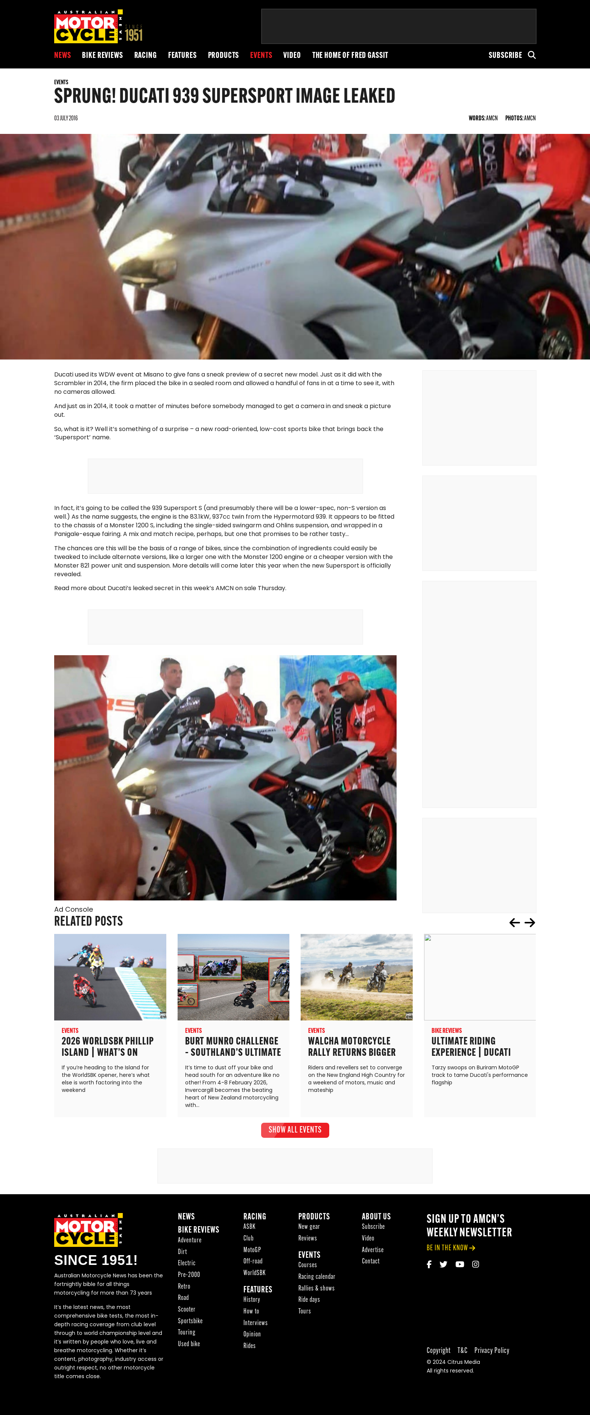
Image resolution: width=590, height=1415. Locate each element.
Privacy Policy (491, 1351)
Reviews (307, 1239)
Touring (187, 1333)
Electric (187, 1264)
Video (292, 56)
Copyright (439, 1351)
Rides (249, 1346)
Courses (307, 1266)
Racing (145, 56)
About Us (376, 1217)
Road (183, 1299)
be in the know (447, 1249)
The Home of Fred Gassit (350, 56)
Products (223, 56)
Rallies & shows (316, 1289)
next (530, 923)
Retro (184, 1287)
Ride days (309, 1300)
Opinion (252, 1335)
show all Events (295, 1130)
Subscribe (505, 56)
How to (251, 1312)
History (251, 1300)
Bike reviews (102, 56)
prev (515, 923)
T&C (463, 1351)
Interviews (255, 1323)
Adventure (190, 1241)
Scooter (187, 1310)
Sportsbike (190, 1321)
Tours (304, 1312)
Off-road (253, 1262)
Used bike (189, 1344)
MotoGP (252, 1250)
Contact (371, 1262)
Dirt (182, 1252)
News (62, 56)
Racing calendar (317, 1277)
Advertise (373, 1250)
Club (248, 1239)
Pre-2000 (189, 1275)
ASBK (249, 1227)
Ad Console (73, 910)
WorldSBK (254, 1273)
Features (182, 56)
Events (261, 56)
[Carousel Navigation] (522, 923)
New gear (309, 1227)
